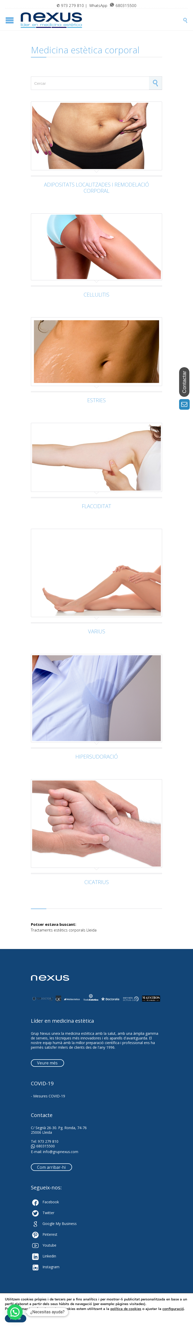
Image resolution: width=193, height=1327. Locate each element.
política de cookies (125, 1308)
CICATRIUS (96, 882)
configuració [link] (173, 1308)
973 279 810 (72, 5)
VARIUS (96, 631)
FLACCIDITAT (96, 506)
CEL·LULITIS (96, 294)
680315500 (43, 1146)
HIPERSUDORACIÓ (96, 756)
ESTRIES (96, 400)
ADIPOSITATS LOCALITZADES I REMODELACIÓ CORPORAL (96, 187)
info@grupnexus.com (60, 1151)
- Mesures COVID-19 (48, 1096)
